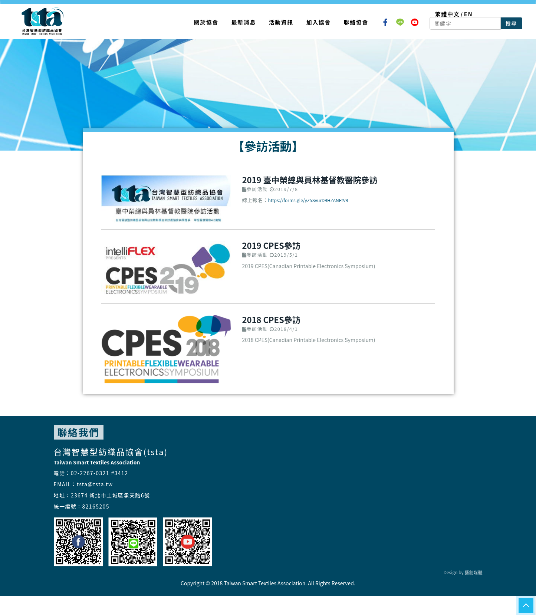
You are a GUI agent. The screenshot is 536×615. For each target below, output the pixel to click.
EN (468, 14)
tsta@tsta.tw (95, 484)
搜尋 (511, 23)
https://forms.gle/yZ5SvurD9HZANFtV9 (308, 200)
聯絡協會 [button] (356, 22)
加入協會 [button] (318, 22)
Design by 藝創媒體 (463, 572)
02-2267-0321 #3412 (99, 473)
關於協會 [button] (206, 22)
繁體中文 (447, 14)
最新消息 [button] (243, 22)
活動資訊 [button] (281, 22)
